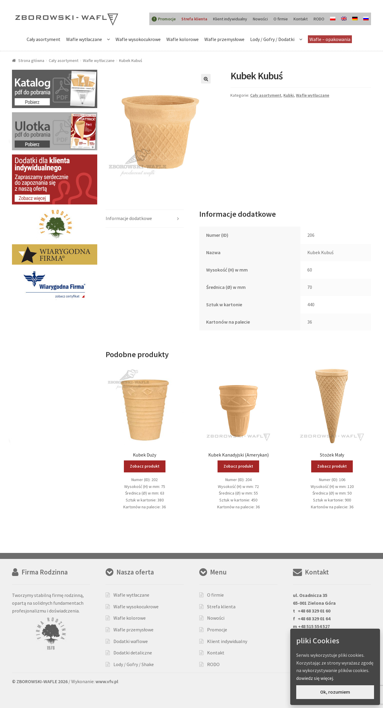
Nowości (260, 19)
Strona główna (31, 60)
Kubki (288, 95)
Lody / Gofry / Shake (133, 664)
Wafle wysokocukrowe (138, 39)
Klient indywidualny (230, 19)
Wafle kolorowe (182, 39)
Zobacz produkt (144, 466)
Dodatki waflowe (130, 641)
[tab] (145, 219)
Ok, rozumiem (335, 692)
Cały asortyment (43, 39)
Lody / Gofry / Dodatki (272, 39)
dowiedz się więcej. (315, 678)
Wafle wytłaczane (84, 39)
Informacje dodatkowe (129, 218)
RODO (319, 19)
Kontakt (301, 19)
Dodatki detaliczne (132, 653)
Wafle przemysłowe (224, 39)
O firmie (280, 19)
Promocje (217, 630)
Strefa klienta (221, 607)
